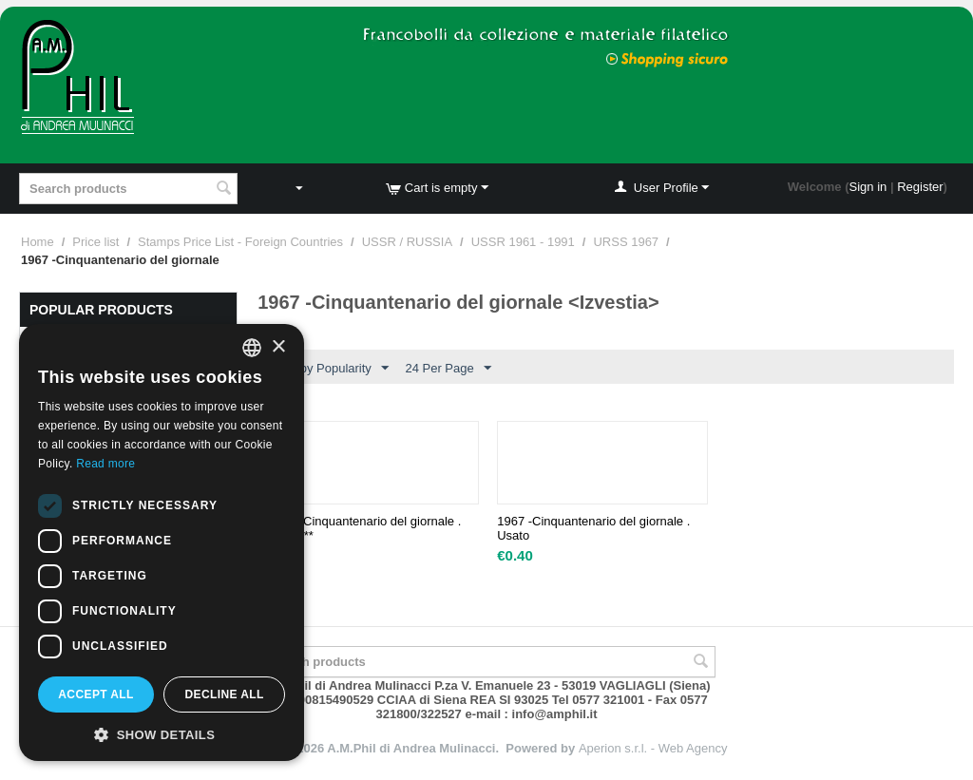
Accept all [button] (96, 694)
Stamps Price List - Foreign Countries (240, 242)
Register (920, 187)
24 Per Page (447, 368)
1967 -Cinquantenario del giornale (364, 528)
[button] (161, 733)
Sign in (868, 187)
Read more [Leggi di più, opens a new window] (105, 463)
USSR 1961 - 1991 (523, 242)
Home (37, 242)
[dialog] (161, 542)
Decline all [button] (223, 694)
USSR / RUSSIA (407, 242)
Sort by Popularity (331, 368)
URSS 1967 (625, 242)
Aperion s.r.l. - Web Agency (653, 748)
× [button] (278, 347)
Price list (95, 242)
